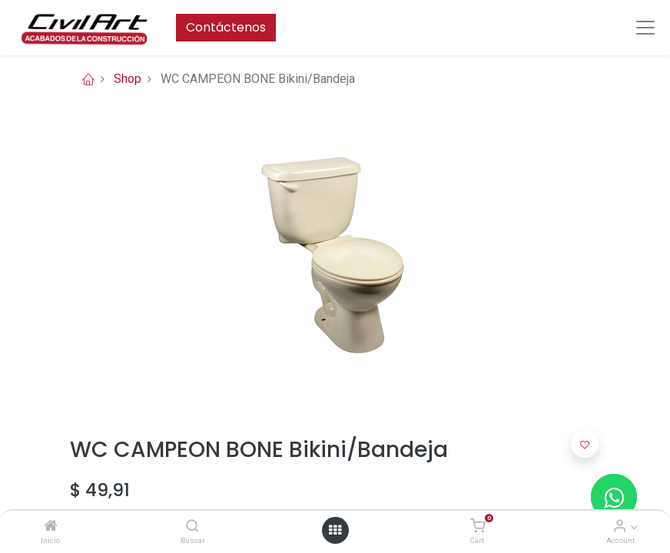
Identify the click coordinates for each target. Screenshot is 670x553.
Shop (127, 78)
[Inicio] (51, 526)
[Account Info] (619, 526)
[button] (585, 444)
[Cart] (477, 526)
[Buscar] (192, 526)
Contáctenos (226, 27)
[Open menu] (335, 530)
